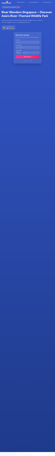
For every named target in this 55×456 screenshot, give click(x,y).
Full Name (18, 39)
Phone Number (19, 50)
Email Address (19, 45)
